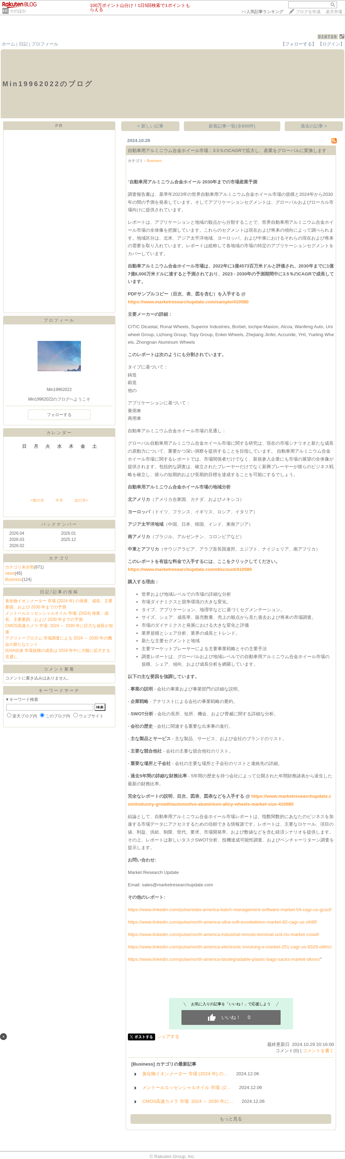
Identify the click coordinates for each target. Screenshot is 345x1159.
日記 (23, 44)
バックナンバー (59, 524)
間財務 (289, 775)
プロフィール (44, 44)
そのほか (18, 11)
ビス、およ (217, 738)
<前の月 (37, 500)
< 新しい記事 (150, 126)
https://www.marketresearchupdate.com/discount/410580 (190, 569)
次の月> (81, 500)
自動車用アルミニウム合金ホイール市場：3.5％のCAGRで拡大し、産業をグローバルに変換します (227, 150)
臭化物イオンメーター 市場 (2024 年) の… (185, 1073)
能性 (248, 840)
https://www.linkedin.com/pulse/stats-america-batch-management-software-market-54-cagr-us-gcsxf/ (230, 909)
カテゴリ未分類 (19, 567)
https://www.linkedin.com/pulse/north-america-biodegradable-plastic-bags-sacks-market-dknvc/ (224, 959)
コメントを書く (318, 1050)
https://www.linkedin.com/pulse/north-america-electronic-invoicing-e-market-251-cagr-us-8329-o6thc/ (230, 946)
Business (13, 579)
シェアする (168, 1036)
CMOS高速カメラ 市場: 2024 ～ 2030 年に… (187, 1101)
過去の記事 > (314, 126)
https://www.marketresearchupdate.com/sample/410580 (188, 301)
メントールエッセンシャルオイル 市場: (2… (186, 1087)
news (10, 573)
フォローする (59, 414)
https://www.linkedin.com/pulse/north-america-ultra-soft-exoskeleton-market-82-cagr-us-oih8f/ (222, 922)
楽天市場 (334, 11)
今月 (59, 500)
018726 (327, 36)
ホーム (8, 44)
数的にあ (284, 816)
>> (262, 11)
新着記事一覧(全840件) (232, 126)
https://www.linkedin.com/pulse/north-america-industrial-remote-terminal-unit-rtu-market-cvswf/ (223, 934)
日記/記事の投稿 (59, 591)
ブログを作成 (308, 11)
